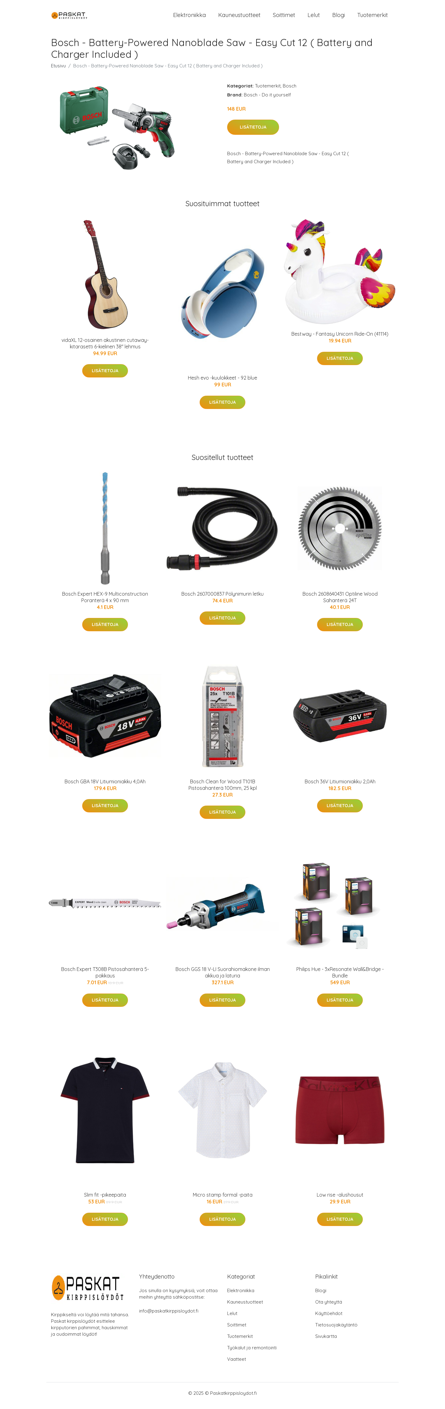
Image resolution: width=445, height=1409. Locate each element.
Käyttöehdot (328, 1319)
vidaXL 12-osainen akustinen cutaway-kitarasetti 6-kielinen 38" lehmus (105, 348)
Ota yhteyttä (328, 1307)
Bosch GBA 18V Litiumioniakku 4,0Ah (105, 787)
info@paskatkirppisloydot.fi (168, 1316)
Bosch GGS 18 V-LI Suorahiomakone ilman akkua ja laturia (223, 978)
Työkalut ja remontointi (252, 1353)
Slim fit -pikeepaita (105, 1200)
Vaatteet (236, 1364)
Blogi (338, 17)
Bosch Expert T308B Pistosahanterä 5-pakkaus (105, 978)
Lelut (313, 17)
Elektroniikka (189, 17)
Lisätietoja (253, 132)
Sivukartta (326, 1341)
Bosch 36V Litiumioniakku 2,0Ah (340, 787)
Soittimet (284, 17)
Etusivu (58, 71)
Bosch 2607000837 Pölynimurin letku (222, 599)
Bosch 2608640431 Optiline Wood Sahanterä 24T (340, 602)
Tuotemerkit (372, 17)
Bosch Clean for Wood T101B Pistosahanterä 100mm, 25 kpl (223, 790)
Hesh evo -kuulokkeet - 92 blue (222, 383)
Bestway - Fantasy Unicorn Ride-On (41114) (339, 339)
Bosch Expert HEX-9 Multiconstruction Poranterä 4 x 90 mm (105, 602)
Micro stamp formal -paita (222, 1200)
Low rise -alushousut (340, 1200)
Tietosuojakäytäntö (336, 1330)
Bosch (289, 91)
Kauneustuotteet (239, 17)
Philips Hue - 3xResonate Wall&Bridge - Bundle (340, 978)
